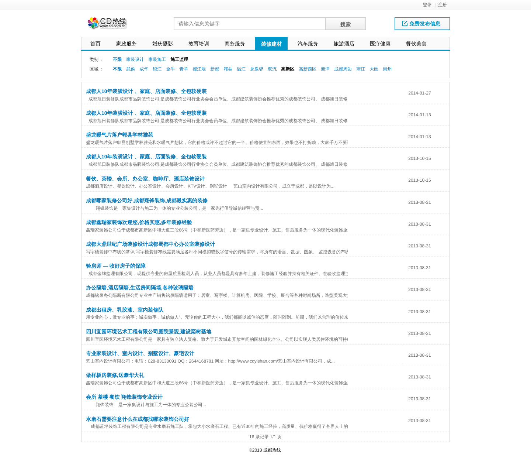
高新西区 (307, 69)
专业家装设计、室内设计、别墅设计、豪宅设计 (140, 353)
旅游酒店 (344, 44)
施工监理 (179, 59)
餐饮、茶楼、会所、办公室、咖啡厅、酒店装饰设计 (145, 179)
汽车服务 (308, 44)
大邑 (373, 69)
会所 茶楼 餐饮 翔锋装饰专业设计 (124, 397)
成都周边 (343, 69)
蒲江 (360, 69)
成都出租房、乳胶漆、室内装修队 (124, 310)
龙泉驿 (256, 69)
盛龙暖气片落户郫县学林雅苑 (119, 135)
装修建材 (271, 44)
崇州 (387, 69)
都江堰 (199, 69)
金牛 (170, 69)
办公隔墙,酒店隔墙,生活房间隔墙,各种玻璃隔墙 (140, 288)
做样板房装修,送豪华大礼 (115, 375)
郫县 (227, 69)
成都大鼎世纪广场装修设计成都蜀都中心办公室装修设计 (150, 244)
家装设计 (135, 59)
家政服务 (126, 44)
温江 (241, 69)
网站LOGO (112, 25)
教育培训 (198, 44)
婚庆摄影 (162, 44)
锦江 (157, 69)
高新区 (287, 69)
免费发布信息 (421, 24)
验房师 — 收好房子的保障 (116, 266)
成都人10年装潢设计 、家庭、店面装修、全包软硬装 (146, 91)
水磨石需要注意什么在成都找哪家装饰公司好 (137, 419)
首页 (95, 44)
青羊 (183, 69)
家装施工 (157, 59)
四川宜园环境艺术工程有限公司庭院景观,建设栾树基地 (148, 332)
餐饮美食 (416, 44)
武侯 (130, 69)
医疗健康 (380, 44)
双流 (272, 69)
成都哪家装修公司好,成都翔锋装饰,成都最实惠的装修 (147, 200)
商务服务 (235, 44)
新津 (325, 69)
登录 (427, 4)
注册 (442, 4)
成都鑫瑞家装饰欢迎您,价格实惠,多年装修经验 (139, 222)
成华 (143, 69)
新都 (214, 69)
